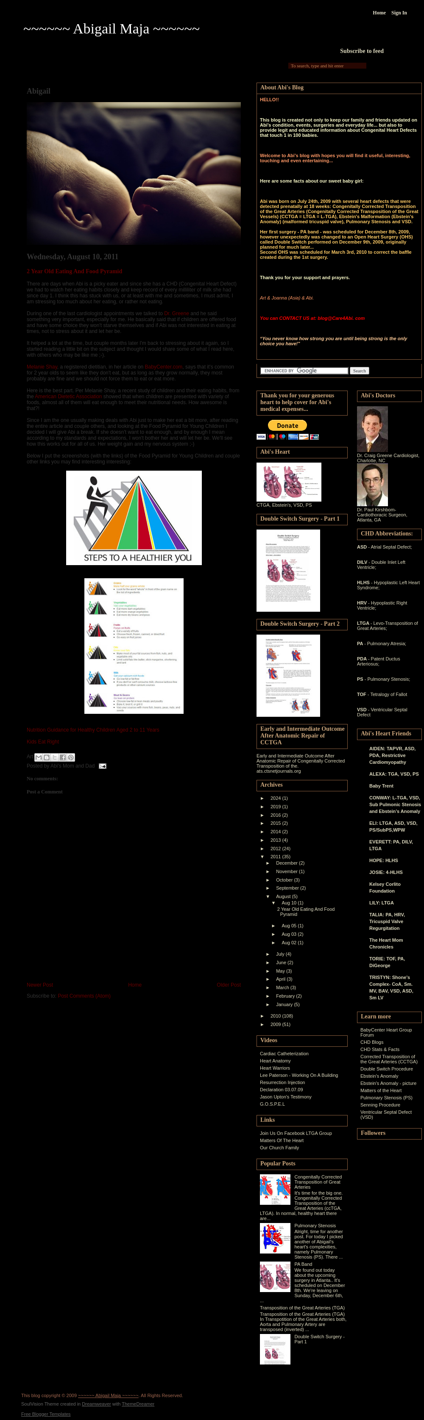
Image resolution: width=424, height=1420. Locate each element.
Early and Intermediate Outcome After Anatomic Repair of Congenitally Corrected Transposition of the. (301, 760)
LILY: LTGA (381, 902)
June (281, 962)
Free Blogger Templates (46, 1414)
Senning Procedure (380, 1104)
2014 (276, 831)
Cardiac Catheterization (284, 1053)
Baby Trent (381, 785)
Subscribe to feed (362, 51)
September (288, 887)
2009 (276, 1024)
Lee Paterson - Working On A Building (299, 1075)
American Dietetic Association (68, 396)
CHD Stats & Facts (379, 1049)
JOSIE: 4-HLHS (386, 872)
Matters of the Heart (381, 1090)
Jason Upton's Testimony (286, 1096)
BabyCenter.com (164, 367)
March (283, 987)
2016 (276, 815)
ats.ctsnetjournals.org (279, 771)
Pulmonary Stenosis (315, 1225)
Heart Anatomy (275, 1060)
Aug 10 (290, 902)
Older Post (229, 985)
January (285, 1004)
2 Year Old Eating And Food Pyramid (74, 271)
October (285, 879)
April (281, 979)
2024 (276, 798)
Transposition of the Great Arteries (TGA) (302, 1307)
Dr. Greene (176, 313)
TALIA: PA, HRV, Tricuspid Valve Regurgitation (387, 921)
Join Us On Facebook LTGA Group (296, 1133)
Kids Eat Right (43, 742)
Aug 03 (290, 934)
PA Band (303, 1264)
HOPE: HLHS (383, 860)
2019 (276, 806)
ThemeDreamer (138, 1403)
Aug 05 (290, 925)
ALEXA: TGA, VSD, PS (394, 774)
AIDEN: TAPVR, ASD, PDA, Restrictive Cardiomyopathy (392, 755)
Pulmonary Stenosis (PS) (386, 1097)
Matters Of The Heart (282, 1140)
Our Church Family (279, 1147)
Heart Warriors (275, 1068)
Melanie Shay (42, 367)
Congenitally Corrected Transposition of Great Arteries (318, 1182)
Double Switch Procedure (386, 1068)
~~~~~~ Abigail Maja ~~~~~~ (111, 28)
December (287, 862)
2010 (276, 1015)
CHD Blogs (371, 1042)
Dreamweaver (96, 1403)
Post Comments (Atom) (84, 996)
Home (379, 13)
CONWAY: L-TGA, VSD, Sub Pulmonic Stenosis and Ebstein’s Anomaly (395, 804)
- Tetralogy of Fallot (387, 694)
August (284, 896)
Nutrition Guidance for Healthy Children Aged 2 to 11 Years (93, 730)
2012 (276, 848)
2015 (276, 823)
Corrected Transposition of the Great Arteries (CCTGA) (389, 1059)
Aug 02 (290, 942)
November (287, 871)
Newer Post (40, 985)
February (286, 995)
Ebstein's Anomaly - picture (388, 1083)
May (281, 970)
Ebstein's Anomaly (379, 1076)
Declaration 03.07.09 (281, 1089)
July (281, 954)
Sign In (399, 13)
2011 (276, 856)
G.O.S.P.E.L (272, 1104)
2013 (276, 840)
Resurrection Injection (282, 1082)
